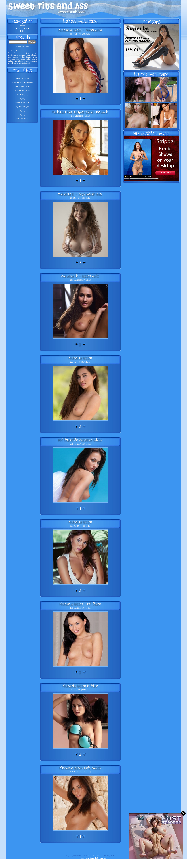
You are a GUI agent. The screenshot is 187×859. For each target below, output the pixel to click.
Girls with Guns (22, 119)
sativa (23, 51)
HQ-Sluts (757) (22, 94)
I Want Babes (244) (22, 103)
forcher (26, 61)
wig (31, 53)
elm (15, 53)
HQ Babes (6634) (22, 78)
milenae (22, 55)
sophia (22, 57)
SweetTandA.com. (96, 856)
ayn (35, 53)
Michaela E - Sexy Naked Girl (80, 194)
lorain (28, 57)
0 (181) (22, 111)
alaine (20, 61)
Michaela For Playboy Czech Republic (80, 112)
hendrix (15, 55)
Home (22, 25)
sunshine (11, 51)
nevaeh (27, 63)
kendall (10, 63)
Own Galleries (22, 28)
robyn (23, 59)
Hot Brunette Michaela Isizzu (80, 440)
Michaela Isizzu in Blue (80, 686)
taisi (9, 57)
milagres (34, 61)
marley (16, 63)
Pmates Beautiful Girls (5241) (22, 82)
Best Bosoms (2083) (22, 90)
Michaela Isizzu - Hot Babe (80, 604)
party (18, 59)
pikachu (18, 51)
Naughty (26, 53)
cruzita (34, 51)
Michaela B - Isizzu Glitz (80, 276)
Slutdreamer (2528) (22, 86)
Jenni (28, 55)
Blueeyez (11, 59)
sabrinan (34, 55)
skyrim (28, 51)
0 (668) (22, 98)
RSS (22, 31)
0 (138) (22, 115)
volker (28, 59)
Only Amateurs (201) (22, 107)
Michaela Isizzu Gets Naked (80, 768)
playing (22, 63)
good (10, 55)
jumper (34, 59)
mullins (10, 61)
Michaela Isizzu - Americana (80, 30)
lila (16, 61)
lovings (15, 57)
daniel (10, 53)
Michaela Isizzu (80, 358)
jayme (35, 57)
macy (20, 53)
